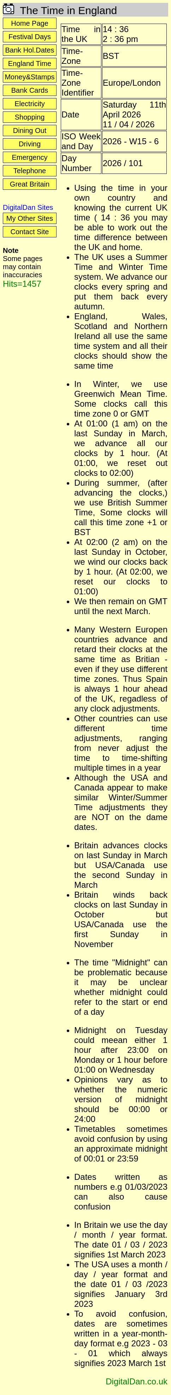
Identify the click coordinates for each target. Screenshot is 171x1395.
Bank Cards (29, 90)
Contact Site (30, 232)
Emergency (29, 157)
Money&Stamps (29, 77)
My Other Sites (29, 218)
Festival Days (29, 37)
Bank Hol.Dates (29, 50)
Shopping (30, 117)
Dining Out (30, 130)
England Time (29, 63)
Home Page (29, 23)
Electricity (29, 104)
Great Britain (29, 184)
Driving (30, 144)
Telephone (29, 171)
